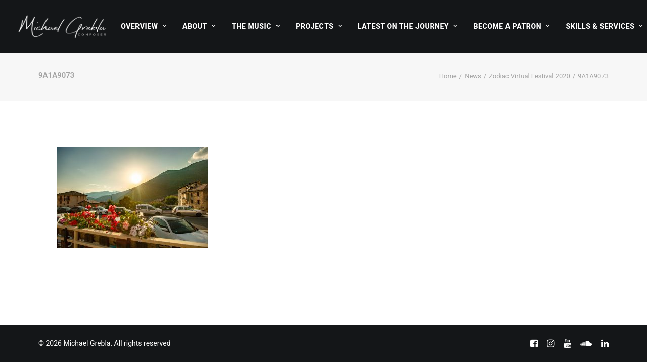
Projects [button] (319, 26)
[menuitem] (143, 26)
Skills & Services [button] (604, 26)
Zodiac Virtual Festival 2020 (529, 76)
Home (448, 76)
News (473, 76)
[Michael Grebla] (62, 26)
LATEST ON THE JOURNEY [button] (407, 26)
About (198, 26)
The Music (256, 26)
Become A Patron (512, 26)
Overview (143, 26)
